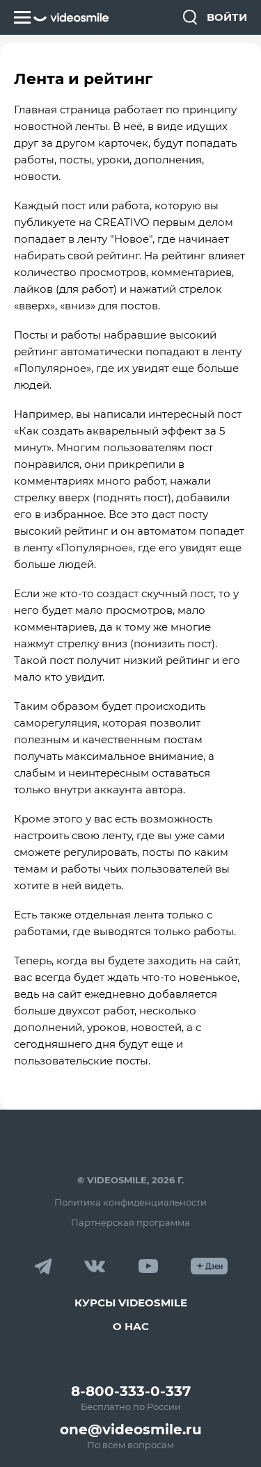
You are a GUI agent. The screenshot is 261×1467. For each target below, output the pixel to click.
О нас (131, 1326)
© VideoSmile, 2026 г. (130, 1179)
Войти (227, 17)
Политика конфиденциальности (130, 1202)
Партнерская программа (130, 1222)
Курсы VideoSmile (130, 1302)
